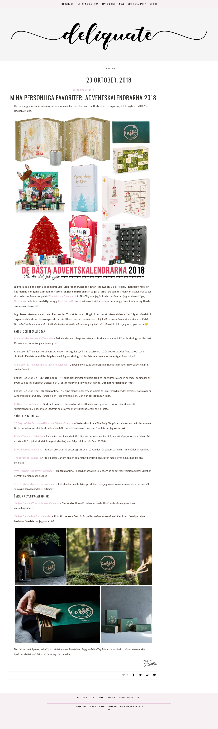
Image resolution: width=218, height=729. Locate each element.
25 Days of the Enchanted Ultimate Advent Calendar (44, 423)
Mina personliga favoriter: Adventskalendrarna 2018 (83, 97)
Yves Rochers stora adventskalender (35, 484)
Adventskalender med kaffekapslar (33, 338)
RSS (139, 697)
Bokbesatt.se (126, 697)
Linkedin (111, 697)
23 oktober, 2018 (83, 90)
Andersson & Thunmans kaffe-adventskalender (40, 364)
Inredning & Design (88, 4)
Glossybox (20, 301)
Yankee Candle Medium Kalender (32, 516)
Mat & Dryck (109, 4)
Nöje (121, 4)
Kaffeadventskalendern (27, 403)
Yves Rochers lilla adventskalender (34, 470)
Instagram (97, 697)
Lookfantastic (66, 301)
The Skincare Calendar (61, 296)
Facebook (82, 697)
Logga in (138, 706)
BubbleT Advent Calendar (28, 436)
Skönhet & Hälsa (137, 4)
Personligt (67, 4)
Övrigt (153, 4)
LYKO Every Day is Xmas (28, 449)
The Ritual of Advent (26, 457)
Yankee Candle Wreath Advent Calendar (37, 503)
